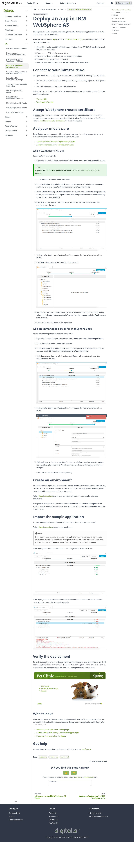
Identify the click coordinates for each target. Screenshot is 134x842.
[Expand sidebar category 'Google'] (26, 121)
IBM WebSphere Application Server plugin (52, 729)
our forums (86, 749)
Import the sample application (121, 24)
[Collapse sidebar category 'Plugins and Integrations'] (26, 11)
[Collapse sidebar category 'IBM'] (26, 44)
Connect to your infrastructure (121, 10)
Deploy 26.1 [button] (31, 3)
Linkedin (53, 820)
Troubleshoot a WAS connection (52, 121)
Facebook (53, 816)
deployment (64, 757)
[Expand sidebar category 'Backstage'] (26, 135)
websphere (43, 757)
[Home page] (35, 9)
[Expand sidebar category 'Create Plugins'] (26, 21)
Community (14, 813)
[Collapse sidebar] (15, 802)
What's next (115, 30)
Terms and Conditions (98, 816)
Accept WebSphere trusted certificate (71, 539)
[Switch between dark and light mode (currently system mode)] (111, 3)
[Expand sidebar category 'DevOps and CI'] (26, 131)
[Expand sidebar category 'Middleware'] (26, 30)
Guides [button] (48, 3)
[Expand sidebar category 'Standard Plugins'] (26, 25)
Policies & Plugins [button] (67, 3)
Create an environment (119, 21)
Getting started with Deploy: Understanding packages (57, 733)
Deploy (54, 39)
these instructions (46, 496)
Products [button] (100, 3)
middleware (53, 757)
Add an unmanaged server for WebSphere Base (55, 145)
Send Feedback (16, 820)
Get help (114, 33)
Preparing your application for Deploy (51, 736)
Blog (11, 816)
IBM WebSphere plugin (73, 39)
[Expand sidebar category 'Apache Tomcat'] (26, 126)
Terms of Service (88, 777)
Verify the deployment (119, 27)
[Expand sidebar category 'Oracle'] (26, 117)
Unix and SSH (41, 99)
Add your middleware (118, 18)
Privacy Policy (77, 777)
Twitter (52, 813)
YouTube (53, 823)
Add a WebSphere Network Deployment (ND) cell (55, 141)
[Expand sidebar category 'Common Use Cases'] (26, 16)
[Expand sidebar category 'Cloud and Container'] (26, 35)
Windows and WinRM (44, 102)
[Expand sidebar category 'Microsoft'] (26, 39)
